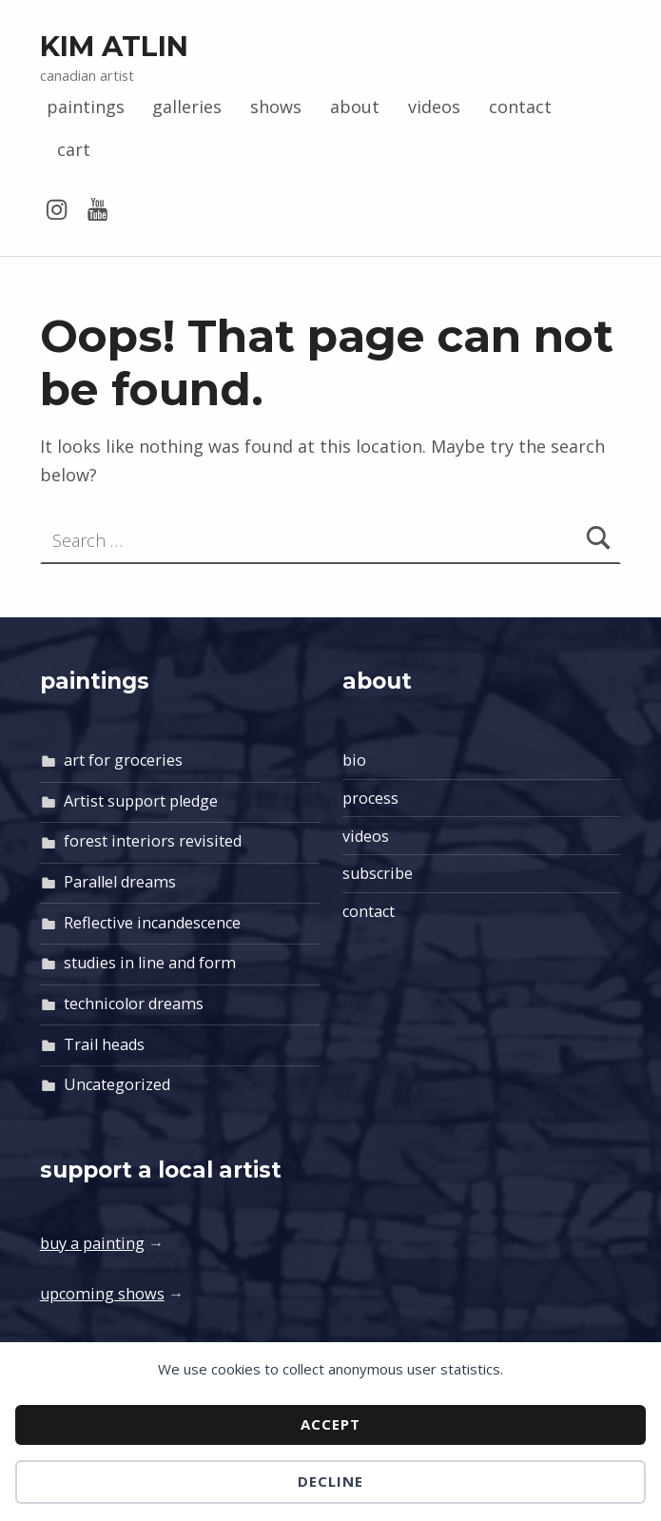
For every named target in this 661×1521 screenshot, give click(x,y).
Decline (330, 1481)
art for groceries (123, 760)
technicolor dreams (134, 1003)
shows (275, 106)
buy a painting (92, 1243)
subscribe (377, 873)
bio (354, 760)
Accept (330, 1423)
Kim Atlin (114, 46)
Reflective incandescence (152, 922)
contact (520, 106)
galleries (187, 106)
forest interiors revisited (153, 840)
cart (73, 149)
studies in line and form (150, 962)
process (370, 798)
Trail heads (104, 1044)
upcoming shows (102, 1293)
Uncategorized (117, 1084)
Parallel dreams (120, 881)
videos (434, 106)
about (354, 106)
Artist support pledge (141, 800)
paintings (86, 106)
